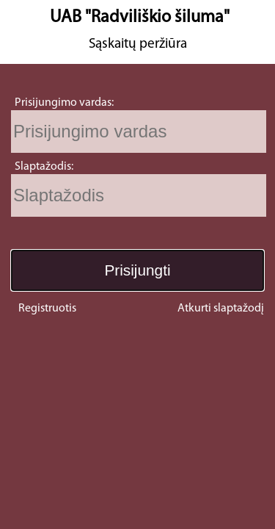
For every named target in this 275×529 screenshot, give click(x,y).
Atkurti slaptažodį (220, 308)
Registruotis (47, 308)
